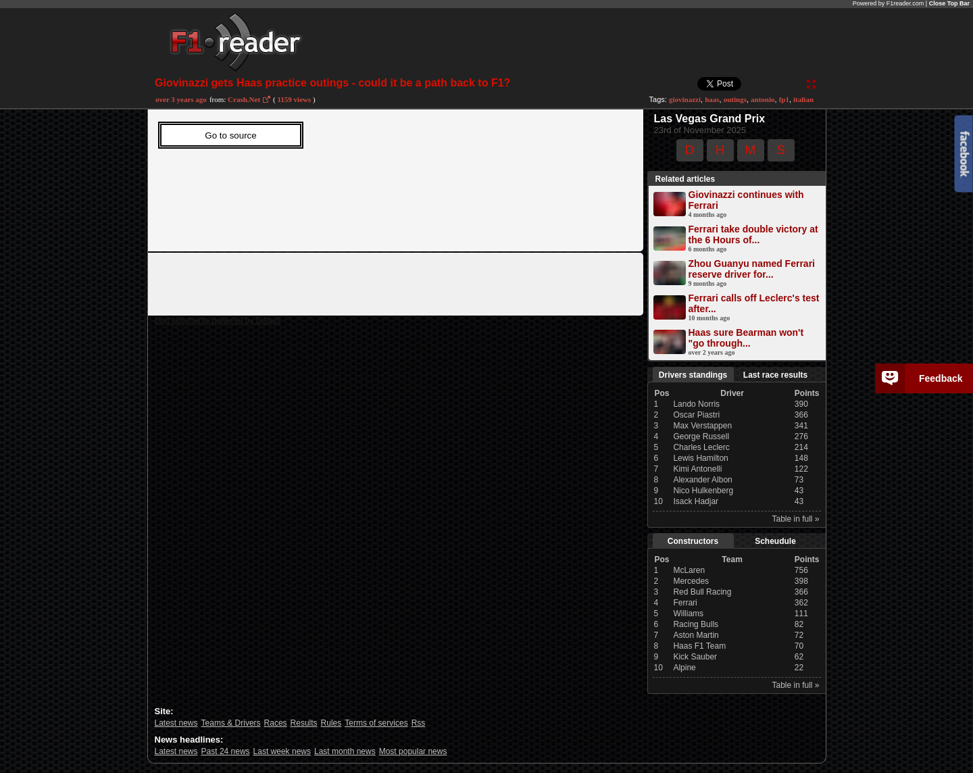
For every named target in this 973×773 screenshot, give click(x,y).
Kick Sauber (695, 657)
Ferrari (685, 602)
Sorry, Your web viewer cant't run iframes (375, 177)
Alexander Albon (702, 479)
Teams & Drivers (231, 723)
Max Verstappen (702, 425)
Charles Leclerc (701, 447)
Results (304, 723)
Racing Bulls (695, 624)
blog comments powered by (218, 320)
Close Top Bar (949, 3)
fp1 (784, 99)
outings (735, 99)
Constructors (693, 541)
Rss (418, 723)
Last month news (345, 751)
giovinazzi (685, 99)
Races (275, 723)
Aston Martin (695, 635)
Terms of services (376, 723)
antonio (762, 99)
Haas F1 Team (699, 646)
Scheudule (775, 541)
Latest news (176, 723)
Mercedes (691, 581)
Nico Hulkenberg (703, 490)
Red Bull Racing (702, 592)
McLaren (689, 570)
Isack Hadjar (695, 501)
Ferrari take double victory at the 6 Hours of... (753, 234)
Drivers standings (693, 375)
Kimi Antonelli (697, 469)
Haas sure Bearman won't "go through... (746, 338)
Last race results (775, 375)
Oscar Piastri (696, 415)
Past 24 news (225, 751)
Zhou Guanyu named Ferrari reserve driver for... (752, 269)
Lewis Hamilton (700, 458)
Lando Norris (696, 404)
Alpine (684, 667)
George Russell (701, 436)
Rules (331, 723)
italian (803, 99)
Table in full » (795, 519)
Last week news (282, 751)
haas (712, 99)
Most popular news (413, 751)
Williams (688, 613)
